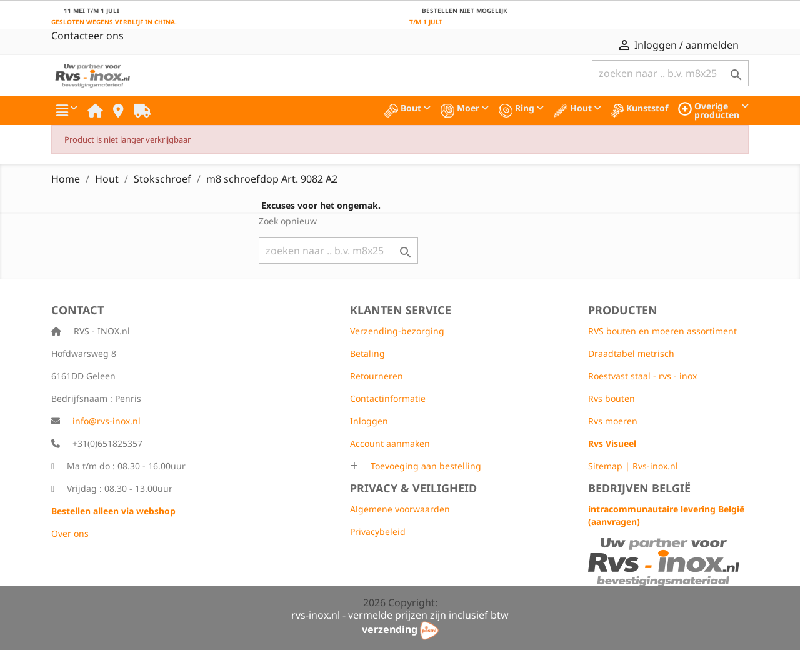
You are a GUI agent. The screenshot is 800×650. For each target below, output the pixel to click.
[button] (66, 110)
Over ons (70, 533)
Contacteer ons (87, 35)
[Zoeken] (670, 73)
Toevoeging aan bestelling (424, 466)
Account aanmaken (390, 443)
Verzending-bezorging (397, 331)
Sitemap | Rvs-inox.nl (633, 466)
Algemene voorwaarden (400, 509)
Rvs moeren (613, 421)
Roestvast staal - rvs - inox (642, 376)
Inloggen (369, 421)
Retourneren (376, 376)
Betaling (367, 353)
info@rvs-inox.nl (106, 421)
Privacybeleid (378, 532)
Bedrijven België (639, 488)
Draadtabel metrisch (631, 353)
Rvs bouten (611, 398)
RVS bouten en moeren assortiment (662, 331)
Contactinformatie (388, 398)
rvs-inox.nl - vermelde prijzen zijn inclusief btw (400, 615)
